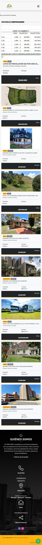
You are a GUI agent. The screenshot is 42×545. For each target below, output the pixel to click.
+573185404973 (21, 478)
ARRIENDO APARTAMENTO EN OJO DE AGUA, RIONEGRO (18, 409)
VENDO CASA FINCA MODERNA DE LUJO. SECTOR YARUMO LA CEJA (21, 323)
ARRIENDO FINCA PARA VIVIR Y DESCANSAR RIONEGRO (18, 366)
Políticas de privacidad (21, 457)
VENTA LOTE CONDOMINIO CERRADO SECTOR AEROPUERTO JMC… (21, 195)
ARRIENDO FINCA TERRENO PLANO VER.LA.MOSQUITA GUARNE (20, 153)
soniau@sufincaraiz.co (21, 512)
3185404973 (21, 481)
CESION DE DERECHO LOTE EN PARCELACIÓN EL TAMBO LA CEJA (20, 110)
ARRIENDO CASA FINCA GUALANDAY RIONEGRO (16, 238)
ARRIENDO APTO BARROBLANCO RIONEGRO (15, 281)
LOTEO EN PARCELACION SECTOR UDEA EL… (21, 64)
